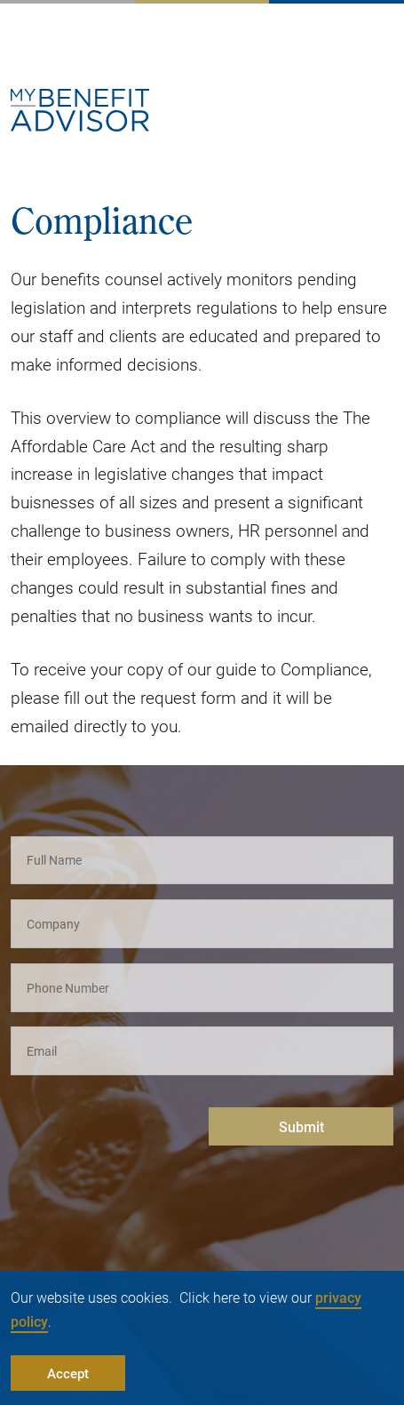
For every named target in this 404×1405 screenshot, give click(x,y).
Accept (68, 1373)
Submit (301, 1126)
